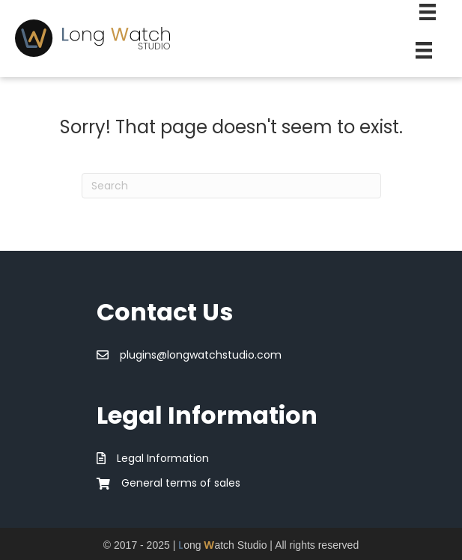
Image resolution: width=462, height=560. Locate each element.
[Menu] (424, 50)
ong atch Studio (222, 545)
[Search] (231, 185)
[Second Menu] (427, 12)
